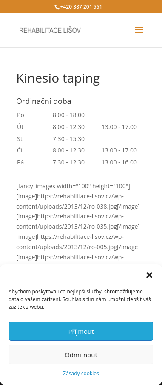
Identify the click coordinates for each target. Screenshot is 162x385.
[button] (149, 275)
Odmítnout (81, 355)
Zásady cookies (81, 373)
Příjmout (81, 331)
